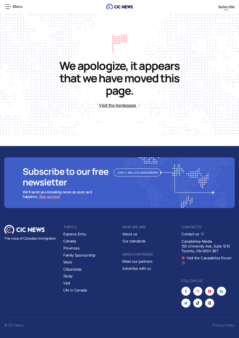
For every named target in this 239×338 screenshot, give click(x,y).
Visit (66, 283)
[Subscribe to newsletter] (119, 182)
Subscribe (226, 7)
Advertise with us (136, 268)
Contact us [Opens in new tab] (192, 234)
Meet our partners (137, 261)
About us (129, 234)
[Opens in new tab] (185, 291)
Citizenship (72, 269)
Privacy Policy (223, 325)
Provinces (71, 248)
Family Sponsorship (79, 255)
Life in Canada (75, 290)
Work (67, 262)
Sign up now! (49, 196)
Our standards (134, 241)
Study (68, 276)
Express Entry (74, 234)
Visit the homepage (119, 105)
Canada (69, 241)
